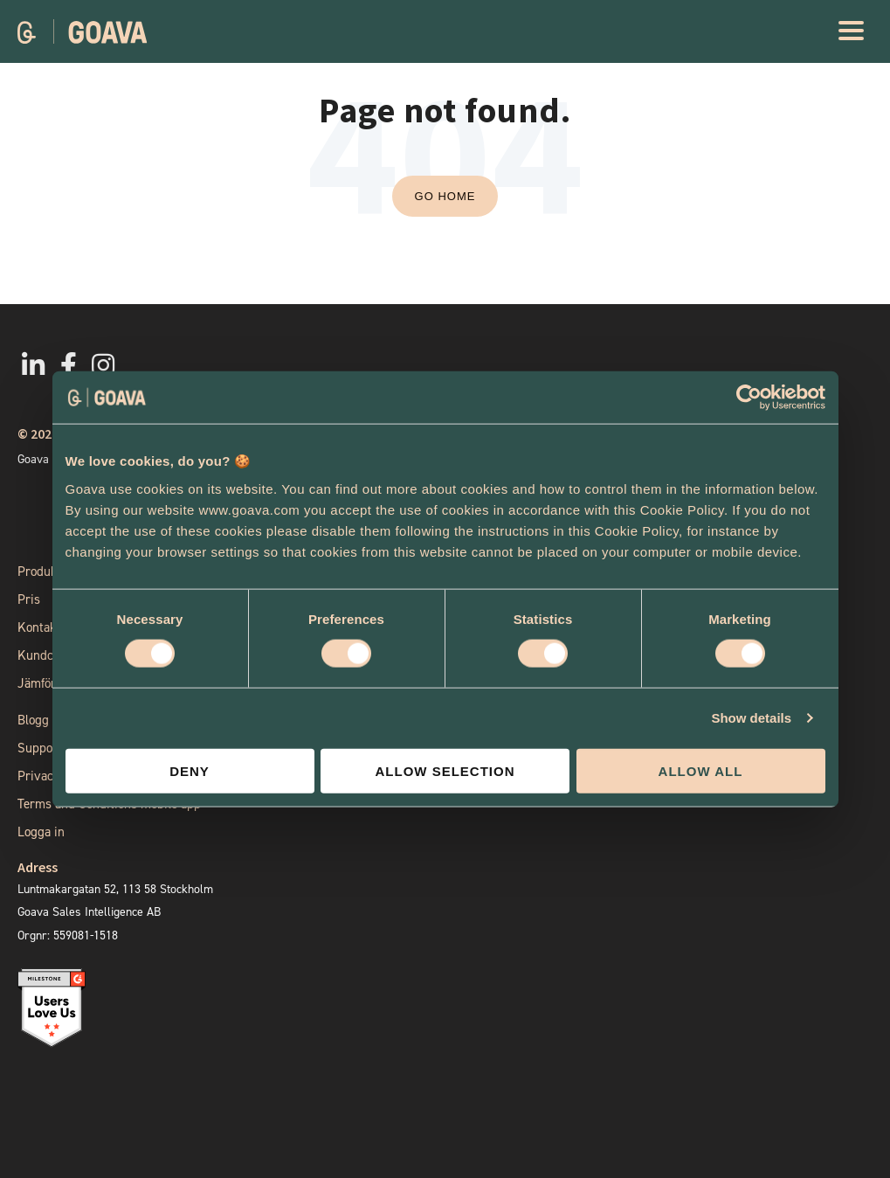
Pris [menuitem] (28, 599)
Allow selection (445, 770)
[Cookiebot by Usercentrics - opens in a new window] (749, 398)
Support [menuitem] (39, 748)
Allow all (701, 770)
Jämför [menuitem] (36, 683)
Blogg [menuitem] (33, 720)
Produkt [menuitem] (39, 571)
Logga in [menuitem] (41, 832)
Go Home (445, 196)
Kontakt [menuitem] (38, 627)
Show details (751, 717)
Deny (189, 770)
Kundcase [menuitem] (44, 655)
